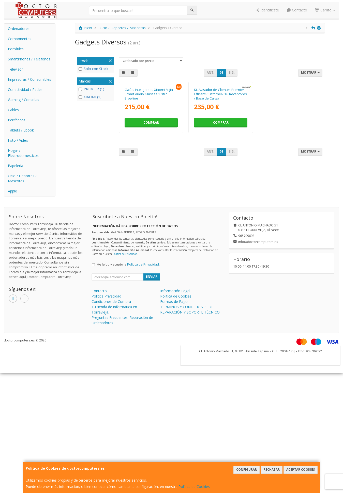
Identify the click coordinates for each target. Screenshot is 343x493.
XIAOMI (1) (90, 96)
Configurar (246, 469)
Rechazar (271, 469)
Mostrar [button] (310, 72)
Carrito (325, 10)
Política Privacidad (106, 301)
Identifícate (267, 10)
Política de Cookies (194, 486)
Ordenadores (18, 28)
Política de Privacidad (125, 259)
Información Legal (175, 295)
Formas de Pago (174, 306)
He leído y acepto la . (128, 269)
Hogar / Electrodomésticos (23, 153)
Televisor (15, 69)
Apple (12, 191)
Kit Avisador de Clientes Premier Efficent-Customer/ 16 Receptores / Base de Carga (220, 143)
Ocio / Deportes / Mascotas (22, 178)
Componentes (19, 38)
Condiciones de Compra (111, 306)
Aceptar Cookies (300, 469)
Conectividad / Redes (25, 89)
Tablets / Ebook (21, 130)
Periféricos (16, 120)
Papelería (15, 165)
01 (221, 72)
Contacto (297, 10)
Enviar (151, 282)
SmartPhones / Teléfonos (29, 59)
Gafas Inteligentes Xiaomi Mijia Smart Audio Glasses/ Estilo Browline (149, 143)
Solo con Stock (93, 68)
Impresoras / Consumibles (29, 79)
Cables (13, 109)
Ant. (210, 72)
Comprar (151, 172)
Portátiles (16, 48)
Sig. (232, 72)
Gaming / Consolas (23, 99)
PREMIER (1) (91, 89)
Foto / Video (18, 140)
